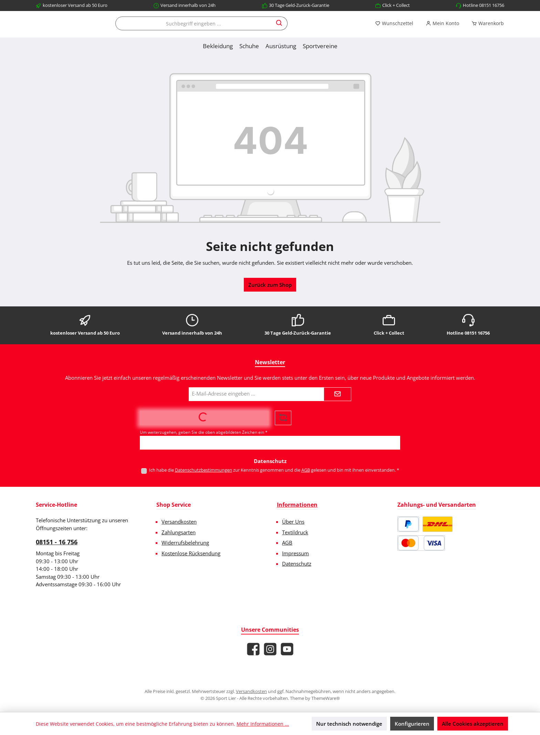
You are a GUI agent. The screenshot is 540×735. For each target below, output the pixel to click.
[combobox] (254, 31)
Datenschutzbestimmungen (203, 470)
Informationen (297, 504)
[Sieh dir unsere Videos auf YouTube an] (287, 649)
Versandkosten (179, 521)
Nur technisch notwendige (349, 723)
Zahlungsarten (179, 532)
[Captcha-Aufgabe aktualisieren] (283, 418)
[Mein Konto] (442, 31)
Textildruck (295, 532)
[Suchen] (340, 31)
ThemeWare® (325, 698)
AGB (305, 470)
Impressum (295, 553)
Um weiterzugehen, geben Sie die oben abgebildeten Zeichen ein (204, 432)
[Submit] (337, 394)
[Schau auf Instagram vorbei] (270, 649)
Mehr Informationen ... (263, 724)
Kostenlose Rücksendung (191, 553)
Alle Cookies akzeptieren (472, 723)
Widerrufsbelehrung (185, 542)
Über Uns (293, 521)
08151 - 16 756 (56, 542)
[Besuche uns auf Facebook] (253, 649)
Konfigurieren (412, 723)
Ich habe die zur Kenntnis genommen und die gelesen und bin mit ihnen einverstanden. (274, 470)
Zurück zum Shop (270, 299)
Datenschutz (296, 563)
